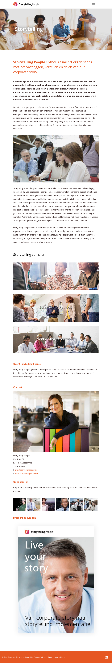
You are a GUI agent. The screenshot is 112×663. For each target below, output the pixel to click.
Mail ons (43, 657)
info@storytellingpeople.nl (26, 470)
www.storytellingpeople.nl (26, 473)
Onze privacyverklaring (56, 657)
